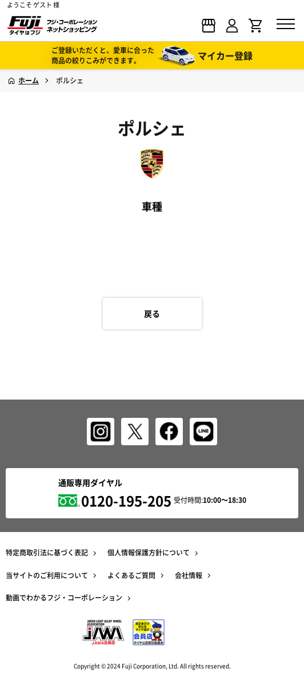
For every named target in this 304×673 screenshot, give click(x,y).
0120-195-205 (126, 500)
